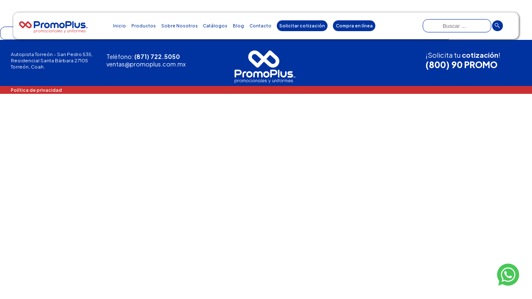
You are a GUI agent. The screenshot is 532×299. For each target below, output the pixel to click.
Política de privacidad (36, 90)
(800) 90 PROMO (462, 64)
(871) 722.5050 (157, 56)
